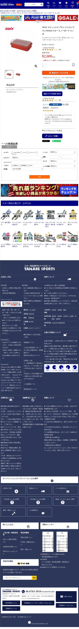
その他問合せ (33, 510)
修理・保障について (9, 510)
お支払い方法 (7, 488)
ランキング (60, 4)
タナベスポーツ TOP (7, 11)
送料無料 (23, 165)
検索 (41, 4)
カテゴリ (54, 5)
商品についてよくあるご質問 (64, 499)
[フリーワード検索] (27, 162)
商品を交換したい (26, 537)
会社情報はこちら (11, 603)
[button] (1, 18)
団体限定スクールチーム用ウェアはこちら (38, 603)
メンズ (24, 152)
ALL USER (17, 152)
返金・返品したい (26, 549)
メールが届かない (61, 488)
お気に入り (66, 5)
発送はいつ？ (33, 488)
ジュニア (14, 154)
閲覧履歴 (72, 4)
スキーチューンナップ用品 (27, 11)
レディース (32, 152)
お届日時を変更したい (10, 546)
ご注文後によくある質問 (37, 499)
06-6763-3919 (33, 591)
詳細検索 (48, 5)
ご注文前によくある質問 (11, 499)
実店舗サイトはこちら (66, 605)
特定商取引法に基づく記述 (8, 617)
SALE (30, 165)
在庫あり (16, 165)
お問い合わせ (68, 596)
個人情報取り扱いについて (24, 617)
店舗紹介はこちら (11, 608)
